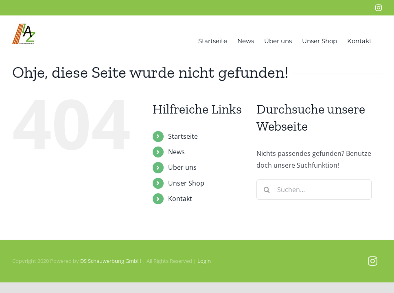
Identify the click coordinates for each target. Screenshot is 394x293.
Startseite (183, 136)
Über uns (182, 167)
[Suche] (266, 189)
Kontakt (180, 198)
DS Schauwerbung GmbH (110, 261)
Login (204, 261)
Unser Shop (186, 183)
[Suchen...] (314, 189)
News (176, 151)
